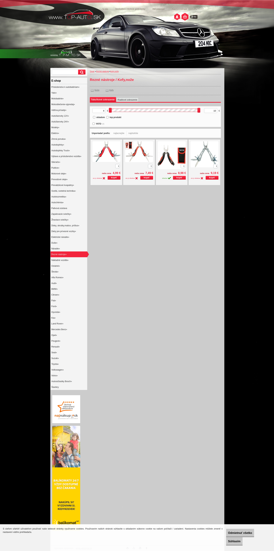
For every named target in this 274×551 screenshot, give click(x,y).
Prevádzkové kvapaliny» (62, 185)
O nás (105, 9)
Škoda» (55, 272)
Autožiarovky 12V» (60, 116)
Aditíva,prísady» (58, 110)
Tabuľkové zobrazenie (103, 99)
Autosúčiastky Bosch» (61, 381)
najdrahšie (133, 133)
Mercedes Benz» (59, 329)
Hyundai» (55, 312)
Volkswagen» (57, 370)
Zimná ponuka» (58, 139)
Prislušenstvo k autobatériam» (65, 87)
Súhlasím (228, 541)
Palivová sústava (59, 208)
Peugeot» (55, 341)
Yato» (54, 93)
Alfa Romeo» (57, 277)
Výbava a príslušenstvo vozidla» (66, 156)
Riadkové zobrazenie (127, 100)
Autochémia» (57, 202)
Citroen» (55, 295)
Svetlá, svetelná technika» (63, 191)
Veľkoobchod (158, 9)
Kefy (111, 90)
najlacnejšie (118, 133)
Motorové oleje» (58, 173)
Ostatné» (55, 266)
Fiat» (53, 300)
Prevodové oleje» (59, 179)
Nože (97, 90)
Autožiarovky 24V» (60, 121)
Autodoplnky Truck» (60, 150)
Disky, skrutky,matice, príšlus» (65, 225)
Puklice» (55, 168)
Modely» (55, 127)
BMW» (54, 289)
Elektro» (55, 133)
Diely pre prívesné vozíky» (63, 231)
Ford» (54, 306)
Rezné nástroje (102, 71)
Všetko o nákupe (179, 9)
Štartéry (55, 387)
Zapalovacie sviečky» (61, 214)
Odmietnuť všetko (234, 532)
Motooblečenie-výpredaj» (63, 104)
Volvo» (54, 375)
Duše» (54, 243)
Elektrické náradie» (60, 237)
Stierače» (55, 162)
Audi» (54, 283)
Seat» (54, 352)
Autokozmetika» (58, 196)
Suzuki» (55, 358)
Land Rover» (57, 323)
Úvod (92, 71)
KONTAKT (198, 9)
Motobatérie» (57, 98)
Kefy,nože (114, 71)
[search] (81, 72)
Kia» (53, 318)
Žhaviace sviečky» (59, 220)
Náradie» (55, 248)
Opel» (54, 335)
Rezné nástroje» (59, 254)
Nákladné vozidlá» (59, 260)
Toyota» (55, 364)
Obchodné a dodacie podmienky (130, 9)
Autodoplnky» (57, 145)
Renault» (55, 347)
